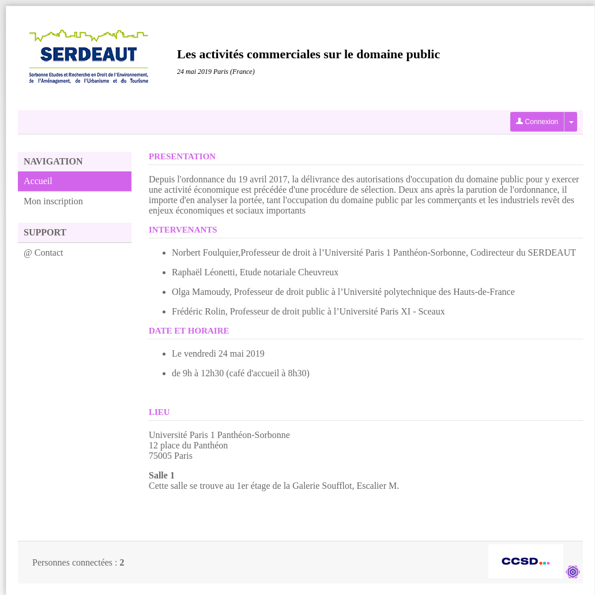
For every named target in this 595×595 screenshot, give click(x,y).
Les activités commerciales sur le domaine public (308, 54)
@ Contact (43, 252)
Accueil (38, 181)
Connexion (537, 122)
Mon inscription (53, 201)
